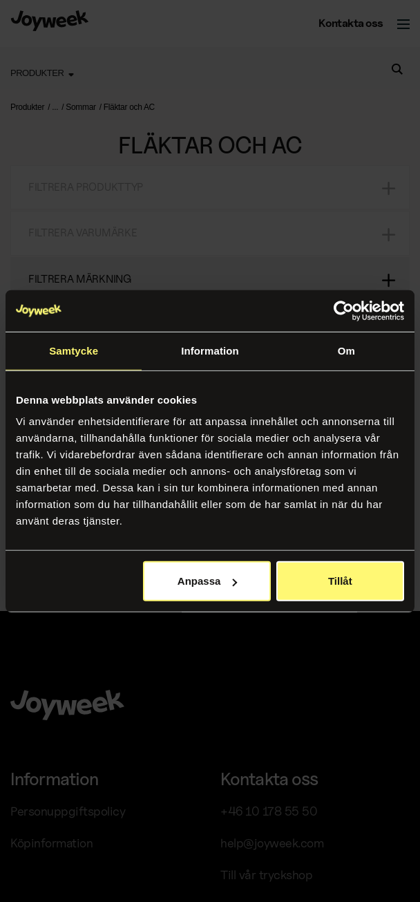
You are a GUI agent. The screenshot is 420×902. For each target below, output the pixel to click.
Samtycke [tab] (73, 350)
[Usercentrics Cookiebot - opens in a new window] (343, 310)
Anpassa (208, 581)
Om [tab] (346, 350)
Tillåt (340, 581)
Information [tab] (210, 350)
